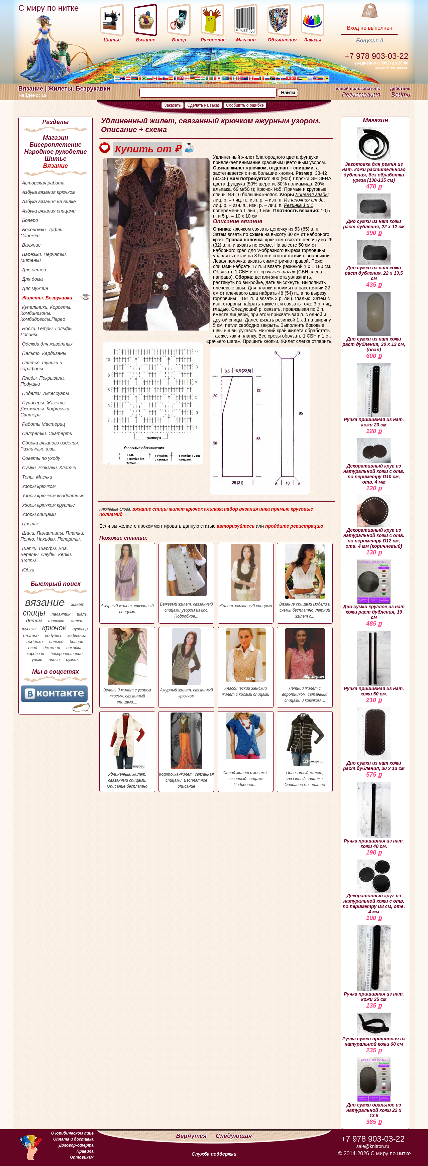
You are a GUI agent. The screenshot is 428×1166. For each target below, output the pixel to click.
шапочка (56, 621)
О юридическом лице (72, 1133)
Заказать (172, 105)
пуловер (80, 629)
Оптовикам (82, 1157)
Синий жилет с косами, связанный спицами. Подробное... (245, 749)
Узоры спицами (39, 514)
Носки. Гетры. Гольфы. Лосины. (47, 331)
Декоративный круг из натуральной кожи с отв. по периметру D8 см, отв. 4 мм (374, 887)
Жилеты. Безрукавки (47, 297)
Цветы (30, 523)
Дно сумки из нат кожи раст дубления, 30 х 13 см (374, 739)
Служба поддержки (214, 1154)
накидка (74, 647)
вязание (45, 602)
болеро (76, 641)
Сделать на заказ (203, 105)
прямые (280, 509)
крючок (54, 628)
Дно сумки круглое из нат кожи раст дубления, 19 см (374, 589)
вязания (248, 509)
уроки (37, 659)
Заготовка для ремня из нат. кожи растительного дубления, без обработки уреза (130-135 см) (374, 155)
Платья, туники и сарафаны (41, 365)
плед (32, 647)
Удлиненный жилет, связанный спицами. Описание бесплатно (127, 750)
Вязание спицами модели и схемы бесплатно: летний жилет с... (304, 581)
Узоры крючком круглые (48, 505)
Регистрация (361, 94)
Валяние (31, 245)
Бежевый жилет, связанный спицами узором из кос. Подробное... (186, 581)
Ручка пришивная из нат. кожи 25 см (374, 963)
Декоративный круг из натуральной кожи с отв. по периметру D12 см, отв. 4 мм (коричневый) (373, 522)
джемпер (51, 647)
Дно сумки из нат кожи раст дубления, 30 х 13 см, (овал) (373, 322)
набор (231, 509)
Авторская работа (43, 182)
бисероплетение (66, 653)
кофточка (77, 635)
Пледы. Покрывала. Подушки (42, 381)
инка (264, 509)
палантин (61, 614)
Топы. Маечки (37, 477)
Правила (85, 1151)
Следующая (234, 1136)
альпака (213, 509)
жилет (77, 621)
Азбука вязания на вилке (49, 201)
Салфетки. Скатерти (47, 433)
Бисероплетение (55, 144)
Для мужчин (35, 288)
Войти (400, 94)
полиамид (111, 514)
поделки (34, 641)
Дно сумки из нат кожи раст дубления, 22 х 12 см (374, 211)
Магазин (55, 137)
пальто (56, 641)
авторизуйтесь (235, 526)
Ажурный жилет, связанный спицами (127, 579)
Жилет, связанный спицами (245, 576)
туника (28, 629)
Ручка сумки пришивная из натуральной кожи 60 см (374, 1030)
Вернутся (192, 1136)
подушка (53, 635)
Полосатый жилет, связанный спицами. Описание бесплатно (304, 749)
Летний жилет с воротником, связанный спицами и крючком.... (304, 665)
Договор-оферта (76, 1145)
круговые (302, 509)
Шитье (55, 158)
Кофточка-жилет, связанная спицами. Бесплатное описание (186, 750)
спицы (34, 613)
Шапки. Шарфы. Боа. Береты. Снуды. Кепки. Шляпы (46, 554)
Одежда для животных (47, 344)
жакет (77, 604)
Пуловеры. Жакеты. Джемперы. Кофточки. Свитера (45, 408)
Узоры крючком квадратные (53, 495)
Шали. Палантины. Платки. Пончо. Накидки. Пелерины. (52, 536)
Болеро (30, 220)
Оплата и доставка (73, 1139)
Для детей (34, 269)
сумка (72, 659)
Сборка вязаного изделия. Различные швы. (49, 445)
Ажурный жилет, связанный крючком (186, 663)
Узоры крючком (39, 486)
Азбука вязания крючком (49, 192)
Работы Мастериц (43, 424)
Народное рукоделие (55, 151)
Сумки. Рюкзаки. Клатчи (49, 467)
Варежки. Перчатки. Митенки (43, 257)
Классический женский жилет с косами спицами (245, 662)
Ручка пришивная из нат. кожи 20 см (374, 395)
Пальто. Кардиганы (44, 353)
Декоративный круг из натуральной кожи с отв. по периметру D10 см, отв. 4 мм (373, 461)
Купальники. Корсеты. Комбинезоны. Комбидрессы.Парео (46, 313)
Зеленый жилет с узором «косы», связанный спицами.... (127, 666)
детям (34, 620)
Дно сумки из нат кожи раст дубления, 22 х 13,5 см (374, 260)
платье (31, 635)
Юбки (28, 569)
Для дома (32, 279)
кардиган (35, 653)
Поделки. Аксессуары (45, 393)
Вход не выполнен (369, 28)
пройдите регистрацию (294, 526)
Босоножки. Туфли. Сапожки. (42, 232)
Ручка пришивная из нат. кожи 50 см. (374, 663)
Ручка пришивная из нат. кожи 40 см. (374, 815)
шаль (82, 614)
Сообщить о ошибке (245, 105)
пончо (54, 659)
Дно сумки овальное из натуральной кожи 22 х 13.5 (374, 1087)
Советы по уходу (41, 458)
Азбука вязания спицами (49, 211)
